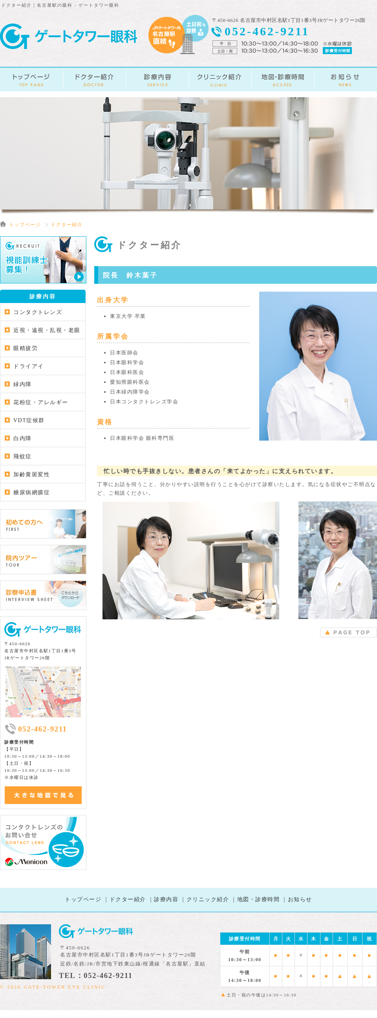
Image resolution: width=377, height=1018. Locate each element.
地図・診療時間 (258, 899)
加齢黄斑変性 (31, 474)
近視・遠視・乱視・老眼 (47, 330)
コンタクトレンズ (37, 312)
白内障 (22, 438)
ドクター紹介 (128, 899)
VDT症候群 (29, 420)
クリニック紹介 (208, 899)
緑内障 (22, 384)
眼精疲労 (25, 348)
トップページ (83, 899)
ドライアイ (28, 366)
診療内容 (166, 899)
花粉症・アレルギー (40, 402)
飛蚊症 (22, 456)
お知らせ (300, 899)
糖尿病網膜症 (31, 492)
